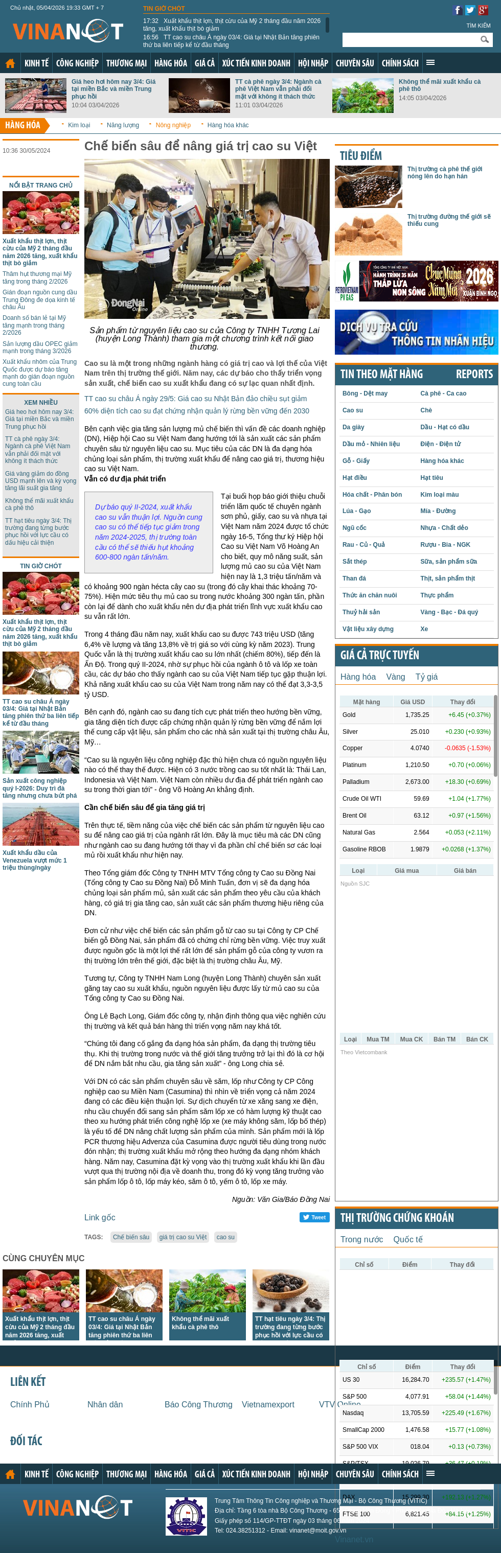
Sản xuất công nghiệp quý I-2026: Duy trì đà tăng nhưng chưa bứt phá (40, 788)
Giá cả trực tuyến (379, 656)
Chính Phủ (30, 1404)
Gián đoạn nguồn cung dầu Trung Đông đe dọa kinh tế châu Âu (40, 300)
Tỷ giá (427, 677)
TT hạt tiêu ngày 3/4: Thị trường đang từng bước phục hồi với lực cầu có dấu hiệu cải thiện (38, 531)
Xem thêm (430, 62)
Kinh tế (37, 64)
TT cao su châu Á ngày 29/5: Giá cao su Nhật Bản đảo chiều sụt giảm (195, 399)
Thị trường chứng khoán (397, 1219)
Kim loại (79, 125)
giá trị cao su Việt (183, 1237)
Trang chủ (10, 63)
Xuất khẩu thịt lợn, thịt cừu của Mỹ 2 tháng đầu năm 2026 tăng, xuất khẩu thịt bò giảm (232, 24)
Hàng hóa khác (228, 125)
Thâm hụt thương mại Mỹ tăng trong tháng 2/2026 (37, 277)
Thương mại (126, 64)
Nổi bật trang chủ (41, 185)
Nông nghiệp (173, 125)
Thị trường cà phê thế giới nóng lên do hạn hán (445, 173)
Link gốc (100, 1217)
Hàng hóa (170, 64)
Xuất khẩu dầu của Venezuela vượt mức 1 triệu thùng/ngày (35, 860)
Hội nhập (313, 64)
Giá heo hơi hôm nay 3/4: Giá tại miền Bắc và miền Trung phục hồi (113, 89)
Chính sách (400, 64)
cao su (226, 1237)
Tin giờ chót (164, 8)
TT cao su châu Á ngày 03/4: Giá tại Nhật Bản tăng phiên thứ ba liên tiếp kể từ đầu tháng (231, 41)
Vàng (395, 677)
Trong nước (361, 1239)
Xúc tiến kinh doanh (256, 64)
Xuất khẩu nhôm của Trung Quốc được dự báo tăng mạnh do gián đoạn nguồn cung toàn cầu (40, 372)
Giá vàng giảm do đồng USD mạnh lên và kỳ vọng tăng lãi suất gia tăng (40, 481)
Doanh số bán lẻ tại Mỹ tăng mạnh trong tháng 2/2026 (34, 325)
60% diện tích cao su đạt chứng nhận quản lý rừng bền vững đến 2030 (196, 411)
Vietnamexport (268, 1404)
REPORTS (474, 375)
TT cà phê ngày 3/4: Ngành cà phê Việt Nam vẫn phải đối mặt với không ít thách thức (278, 89)
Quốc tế (408, 1239)
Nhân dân (105, 1404)
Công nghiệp (77, 64)
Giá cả (205, 64)
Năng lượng (123, 125)
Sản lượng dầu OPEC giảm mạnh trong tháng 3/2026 (40, 347)
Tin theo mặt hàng (381, 375)
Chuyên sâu (355, 64)
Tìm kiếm (478, 25)
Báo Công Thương (199, 1404)
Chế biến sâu (131, 1237)
